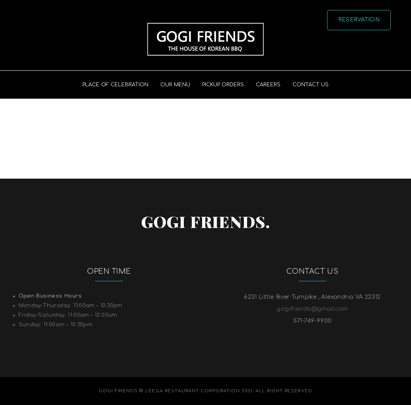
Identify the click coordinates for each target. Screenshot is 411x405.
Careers (268, 85)
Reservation (359, 20)
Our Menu (175, 85)
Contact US (310, 85)
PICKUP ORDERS (223, 85)
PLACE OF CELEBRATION (115, 85)
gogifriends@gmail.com (312, 309)
